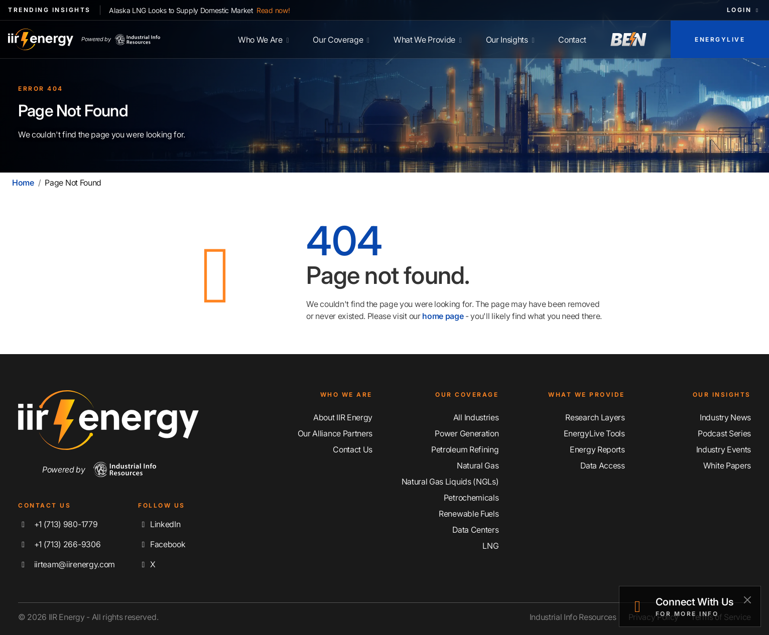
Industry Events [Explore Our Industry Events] (723, 449)
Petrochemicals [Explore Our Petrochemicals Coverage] (471, 498)
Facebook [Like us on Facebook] (161, 544)
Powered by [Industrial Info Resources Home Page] (120, 39)
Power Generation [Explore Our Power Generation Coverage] (466, 433)
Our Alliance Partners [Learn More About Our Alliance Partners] (335, 433)
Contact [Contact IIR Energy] (572, 40)
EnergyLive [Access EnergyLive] (720, 39)
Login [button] (744, 10)
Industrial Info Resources (573, 617)
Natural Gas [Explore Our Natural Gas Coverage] (477, 465)
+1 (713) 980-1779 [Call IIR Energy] (57, 524)
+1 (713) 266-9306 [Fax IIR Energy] (59, 544)
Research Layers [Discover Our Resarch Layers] (594, 417)
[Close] (747, 599)
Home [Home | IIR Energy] (23, 183)
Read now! (273, 10)
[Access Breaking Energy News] (628, 39)
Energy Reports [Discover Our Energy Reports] (597, 449)
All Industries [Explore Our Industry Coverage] (476, 417)
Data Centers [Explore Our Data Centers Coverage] (475, 530)
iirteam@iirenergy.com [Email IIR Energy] (66, 564)
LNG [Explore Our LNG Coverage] (490, 546)
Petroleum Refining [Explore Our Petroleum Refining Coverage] (464, 449)
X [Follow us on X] (146, 564)
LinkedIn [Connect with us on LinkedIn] (159, 524)
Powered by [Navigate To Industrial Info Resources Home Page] (99, 469)
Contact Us (352, 449)
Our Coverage (341, 40)
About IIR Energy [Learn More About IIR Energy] (342, 417)
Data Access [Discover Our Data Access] (602, 465)
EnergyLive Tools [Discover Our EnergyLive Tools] (594, 433)
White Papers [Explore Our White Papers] (727, 465)
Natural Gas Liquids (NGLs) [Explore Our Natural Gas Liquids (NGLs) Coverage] (450, 482)
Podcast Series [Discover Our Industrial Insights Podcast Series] (724, 433)
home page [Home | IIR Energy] (442, 316)
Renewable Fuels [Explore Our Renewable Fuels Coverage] (468, 514)
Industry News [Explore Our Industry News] (725, 417)
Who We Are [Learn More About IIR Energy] (263, 40)
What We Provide (428, 40)
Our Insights (510, 40)
